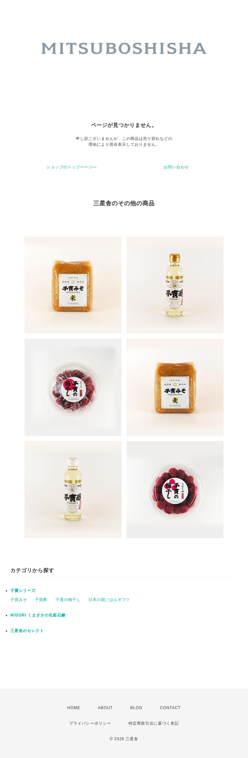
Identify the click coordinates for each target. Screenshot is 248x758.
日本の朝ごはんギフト (109, 599)
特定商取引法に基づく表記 (154, 723)
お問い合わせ (176, 167)
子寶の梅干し (68, 599)
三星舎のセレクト (27, 630)
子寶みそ (18, 599)
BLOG (136, 708)
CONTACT (170, 708)
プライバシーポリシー (90, 723)
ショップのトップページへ (71, 167)
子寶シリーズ (23, 590)
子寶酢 (41, 599)
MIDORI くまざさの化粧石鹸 (38, 615)
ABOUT (105, 708)
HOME (73, 708)
